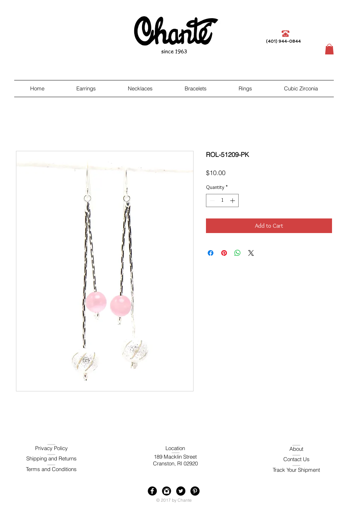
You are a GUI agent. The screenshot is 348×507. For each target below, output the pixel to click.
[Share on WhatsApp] (237, 253)
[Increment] (233, 200)
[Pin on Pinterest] (224, 253)
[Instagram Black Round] (166, 491)
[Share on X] (251, 253)
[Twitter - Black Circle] (180, 491)
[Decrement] (211, 200)
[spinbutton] (222, 200)
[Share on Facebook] (210, 253)
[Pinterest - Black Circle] (195, 491)
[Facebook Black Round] (152, 491)
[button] (329, 49)
